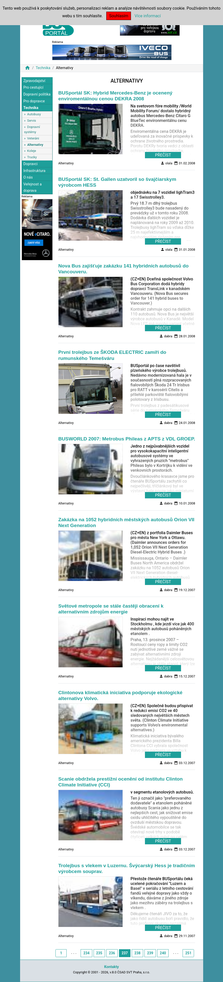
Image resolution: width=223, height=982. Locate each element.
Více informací (148, 15)
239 (150, 953)
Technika (43, 68)
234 (86, 953)
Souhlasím (118, 15)
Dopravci (30, 164)
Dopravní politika (37, 94)
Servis (31, 120)
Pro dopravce (34, 101)
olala (166, 163)
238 (137, 953)
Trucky (32, 157)
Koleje (31, 151)
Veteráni (33, 138)
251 (188, 953)
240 (163, 953)
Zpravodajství (34, 81)
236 (112, 953)
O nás (28, 177)
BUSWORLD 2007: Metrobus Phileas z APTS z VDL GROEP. (126, 438)
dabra (165, 336)
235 (99, 953)
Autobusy (34, 114)
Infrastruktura (34, 171)
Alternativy (35, 145)
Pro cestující (33, 87)
